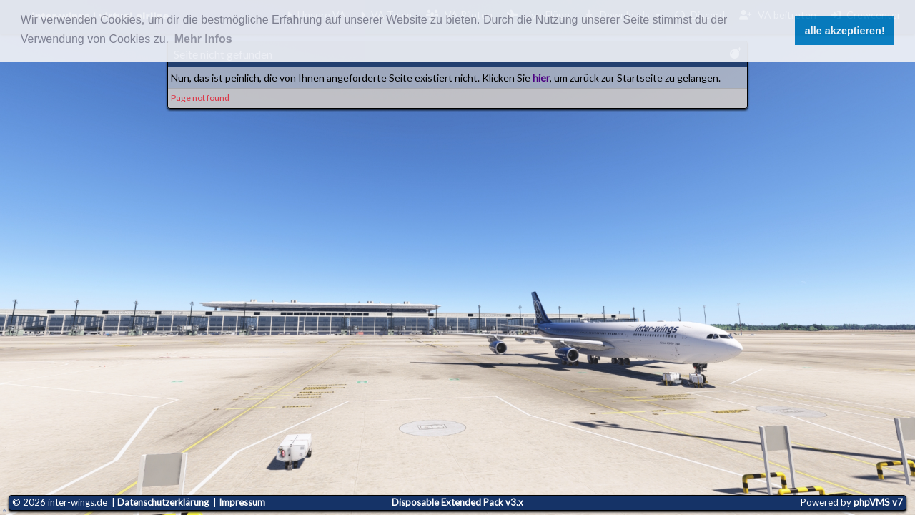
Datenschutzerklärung (163, 502)
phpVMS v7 (878, 502)
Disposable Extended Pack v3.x (457, 502)
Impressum (242, 502)
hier (541, 78)
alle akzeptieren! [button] (845, 30)
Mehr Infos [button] (203, 39)
